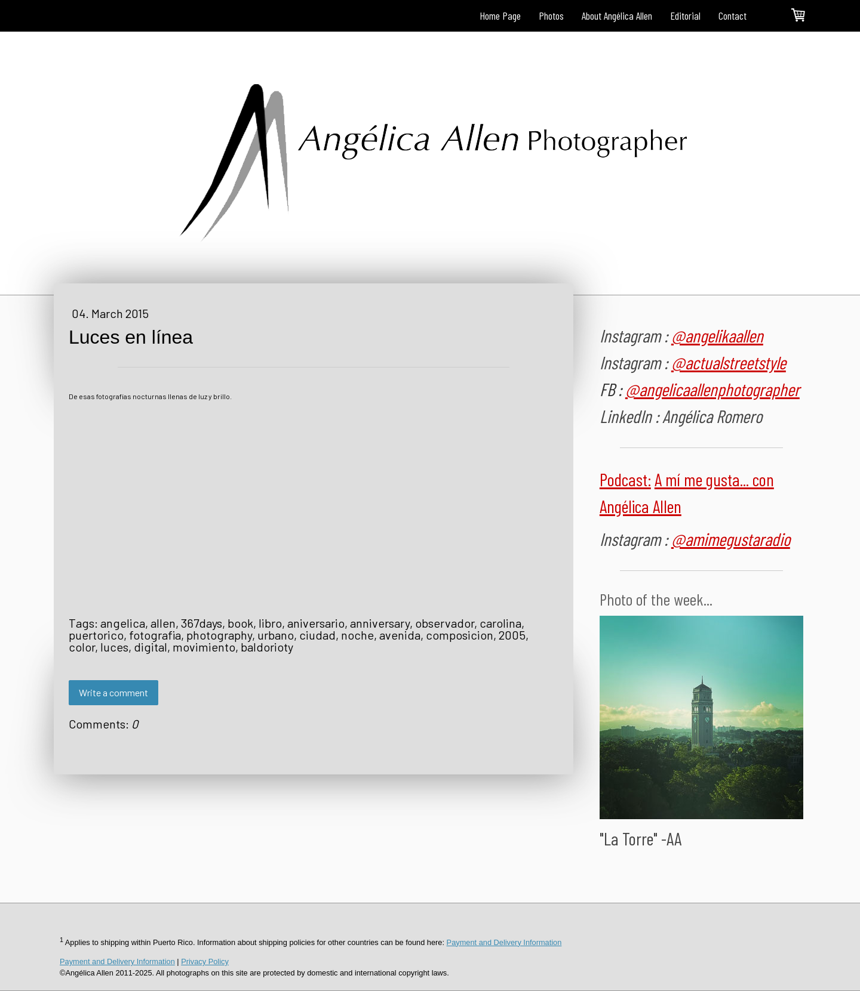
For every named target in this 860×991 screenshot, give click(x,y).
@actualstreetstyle (728, 362)
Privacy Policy (205, 961)
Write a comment (113, 692)
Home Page (500, 15)
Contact (732, 15)
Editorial (685, 15)
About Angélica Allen (617, 15)
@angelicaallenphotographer (712, 389)
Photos (551, 15)
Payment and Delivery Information (504, 942)
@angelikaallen (717, 335)
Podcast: (625, 479)
